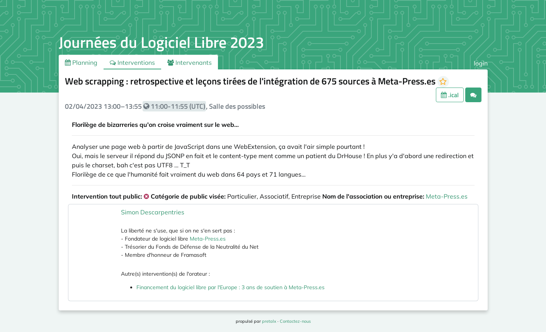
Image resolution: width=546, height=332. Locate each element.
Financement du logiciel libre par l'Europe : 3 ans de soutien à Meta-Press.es (230, 287)
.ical (450, 94)
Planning (81, 62)
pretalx (269, 321)
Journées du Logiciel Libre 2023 (161, 42)
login (481, 63)
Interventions (132, 62)
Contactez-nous (295, 321)
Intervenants (189, 62)
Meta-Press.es (447, 196)
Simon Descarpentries (152, 212)
